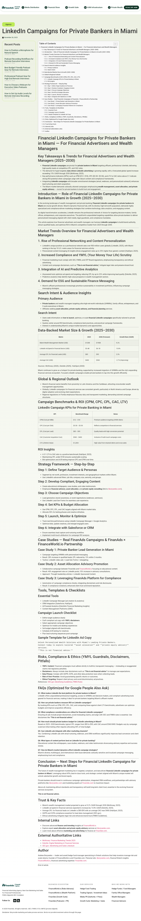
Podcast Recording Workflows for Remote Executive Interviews (19, 60)
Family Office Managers (121, 893)
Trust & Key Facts (50, 124)
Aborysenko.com (114, 489)
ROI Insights (51, 81)
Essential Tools (52, 110)
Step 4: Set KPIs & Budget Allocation (58, 92)
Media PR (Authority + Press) (91, 897)
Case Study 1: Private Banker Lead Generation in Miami (64, 101)
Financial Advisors (119, 901)
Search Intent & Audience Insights (55, 65)
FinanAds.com (87, 783)
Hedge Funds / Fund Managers (124, 889)
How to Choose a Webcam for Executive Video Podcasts (18, 86)
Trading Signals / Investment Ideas (93, 893)
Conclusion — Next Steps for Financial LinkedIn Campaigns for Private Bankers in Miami (72, 121)
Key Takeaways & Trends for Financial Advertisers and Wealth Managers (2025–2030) (71, 49)
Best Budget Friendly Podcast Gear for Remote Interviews (17, 68)
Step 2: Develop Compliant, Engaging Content (61, 88)
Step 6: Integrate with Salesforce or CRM (59, 96)
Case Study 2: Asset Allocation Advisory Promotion (63, 103)
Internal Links (49, 126)
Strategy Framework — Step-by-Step (55, 84)
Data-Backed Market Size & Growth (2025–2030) (59, 72)
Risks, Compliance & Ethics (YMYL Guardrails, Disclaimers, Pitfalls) (66, 117)
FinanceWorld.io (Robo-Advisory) (61, 889)
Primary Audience (53, 67)
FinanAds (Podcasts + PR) (59, 901)
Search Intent (51, 70)
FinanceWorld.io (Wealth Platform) (62, 893)
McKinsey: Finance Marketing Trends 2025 (58, 840)
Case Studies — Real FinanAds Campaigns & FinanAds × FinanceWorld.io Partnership (70, 99)
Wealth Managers (118, 897)
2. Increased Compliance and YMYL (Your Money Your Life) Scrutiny (67, 59)
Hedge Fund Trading (88, 889)
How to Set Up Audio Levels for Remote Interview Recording (18, 94)
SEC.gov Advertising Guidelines (60, 682)
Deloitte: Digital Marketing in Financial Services (60, 843)
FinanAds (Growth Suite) (58, 897)
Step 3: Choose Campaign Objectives (58, 90)
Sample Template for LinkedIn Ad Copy (59, 114)
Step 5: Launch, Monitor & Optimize (58, 94)
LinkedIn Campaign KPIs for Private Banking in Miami (63, 79)
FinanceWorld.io (85, 569)
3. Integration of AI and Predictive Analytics (60, 61)
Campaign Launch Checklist (56, 112)
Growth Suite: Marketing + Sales (92, 901)
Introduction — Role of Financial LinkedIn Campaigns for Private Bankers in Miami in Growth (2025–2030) (77, 52)
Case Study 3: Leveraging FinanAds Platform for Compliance (65, 105)
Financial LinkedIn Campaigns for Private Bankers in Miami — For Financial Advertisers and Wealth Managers (79, 47)
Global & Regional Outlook (52, 74)
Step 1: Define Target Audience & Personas (60, 86)
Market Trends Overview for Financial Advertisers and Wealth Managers (67, 54)
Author (47, 131)
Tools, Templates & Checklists (54, 108)
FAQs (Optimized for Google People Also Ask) (59, 119)
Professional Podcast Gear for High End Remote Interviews (17, 77)
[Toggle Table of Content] (114, 44)
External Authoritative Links (53, 129)
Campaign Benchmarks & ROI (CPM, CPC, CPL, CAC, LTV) (62, 77)
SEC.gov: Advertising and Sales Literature (58, 846)
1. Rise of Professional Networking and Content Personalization (66, 56)
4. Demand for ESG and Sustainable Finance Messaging (64, 63)
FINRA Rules (77, 682)
